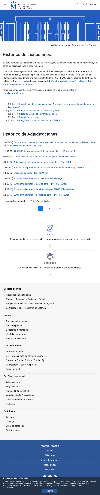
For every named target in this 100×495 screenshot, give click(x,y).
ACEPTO (50, 491)
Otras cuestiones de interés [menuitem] (19, 399)
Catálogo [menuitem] (10, 421)
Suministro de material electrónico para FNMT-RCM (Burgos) (42, 195)
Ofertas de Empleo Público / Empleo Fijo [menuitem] (25, 360)
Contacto (50, 450)
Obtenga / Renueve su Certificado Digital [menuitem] (25, 299)
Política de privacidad (50, 460)
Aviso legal (50, 455)
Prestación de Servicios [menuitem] (17, 391)
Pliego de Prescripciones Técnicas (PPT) (39, 110)
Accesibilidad (50, 465)
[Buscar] (83, 5)
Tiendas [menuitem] (10, 417)
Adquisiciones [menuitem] (13, 382)
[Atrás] (4, 99)
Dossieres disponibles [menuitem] (17, 329)
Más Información (9, 487)
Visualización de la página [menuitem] (18, 295)
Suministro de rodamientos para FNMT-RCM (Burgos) (39, 178)
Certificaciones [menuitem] (13, 430)
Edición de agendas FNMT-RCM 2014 (31, 173)
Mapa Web (50, 469)
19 (60, 209)
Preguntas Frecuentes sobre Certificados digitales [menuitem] (30, 303)
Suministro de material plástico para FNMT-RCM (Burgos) (41, 184)
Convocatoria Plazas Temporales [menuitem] (22, 364)
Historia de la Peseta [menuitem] (16, 338)
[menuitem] (50, 289)
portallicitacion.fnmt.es (13, 93)
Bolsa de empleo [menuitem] (14, 369)
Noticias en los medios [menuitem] (17, 321)
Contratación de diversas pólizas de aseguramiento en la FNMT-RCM (46, 156)
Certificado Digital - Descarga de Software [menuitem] (26, 308)
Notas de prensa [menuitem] (14, 325)
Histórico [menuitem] (10, 404)
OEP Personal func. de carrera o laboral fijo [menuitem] (26, 356)
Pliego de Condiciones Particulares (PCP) (39, 114)
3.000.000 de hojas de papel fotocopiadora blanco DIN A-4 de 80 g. (46, 151)
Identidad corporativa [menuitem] (16, 334)
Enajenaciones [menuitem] (13, 386)
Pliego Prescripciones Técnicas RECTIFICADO (41, 120)
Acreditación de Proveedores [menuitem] (20, 395)
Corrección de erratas (29, 117)
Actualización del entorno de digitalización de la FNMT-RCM (42, 162)
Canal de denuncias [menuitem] (15, 426)
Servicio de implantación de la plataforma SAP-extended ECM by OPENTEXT (50, 167)
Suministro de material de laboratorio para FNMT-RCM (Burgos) (44, 189)
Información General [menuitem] (15, 351)
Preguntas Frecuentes (50, 446)
